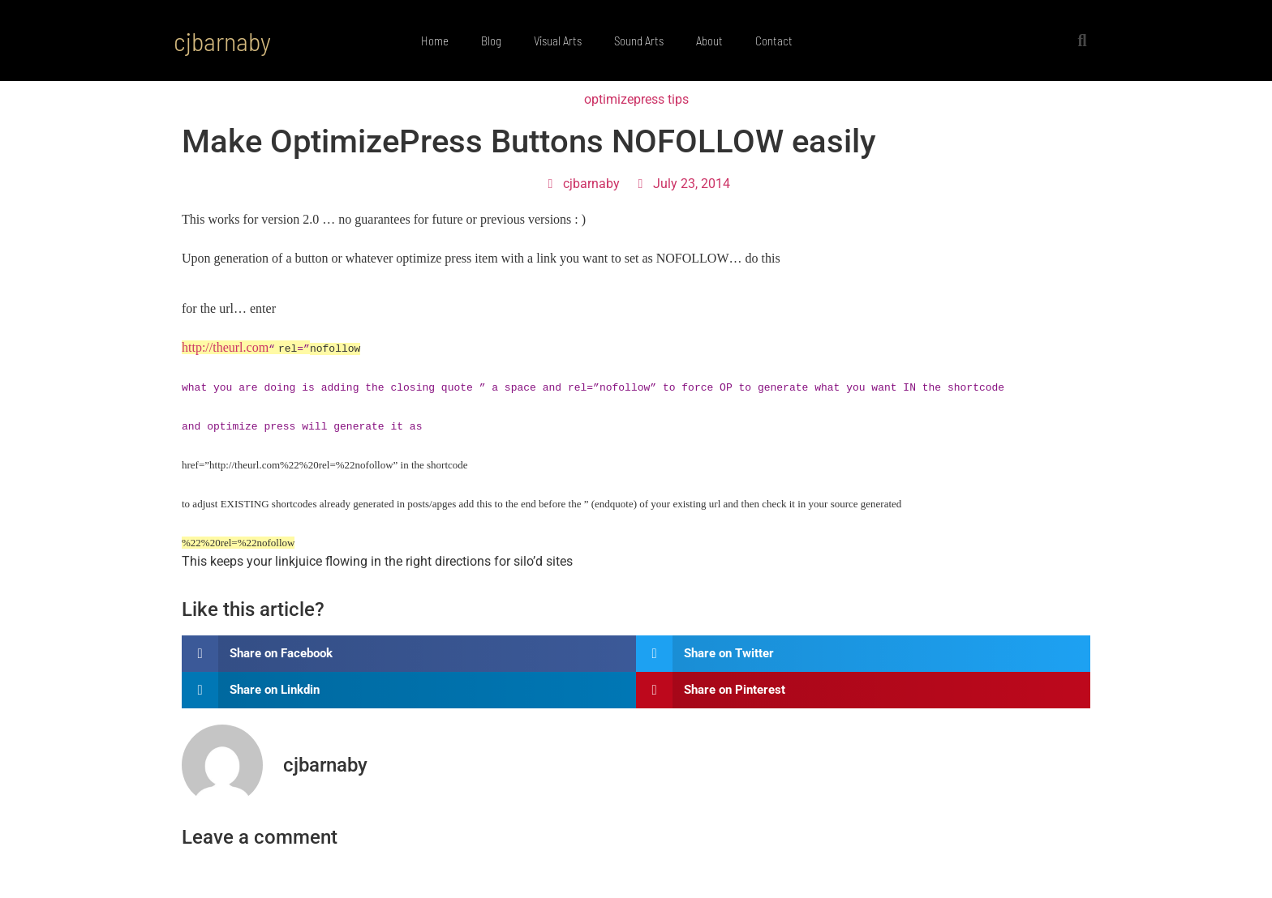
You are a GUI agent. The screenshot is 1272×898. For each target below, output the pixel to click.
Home (435, 40)
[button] (1082, 40)
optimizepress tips (636, 99)
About (709, 40)
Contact (774, 40)
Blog (491, 40)
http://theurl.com (225, 347)
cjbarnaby (222, 40)
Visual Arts (558, 40)
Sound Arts (639, 40)
